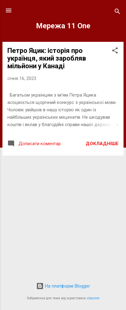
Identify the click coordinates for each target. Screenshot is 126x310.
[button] (115, 51)
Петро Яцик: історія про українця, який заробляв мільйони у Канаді (46, 58)
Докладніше (102, 143)
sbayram (93, 298)
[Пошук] (117, 12)
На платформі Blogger (63, 286)
